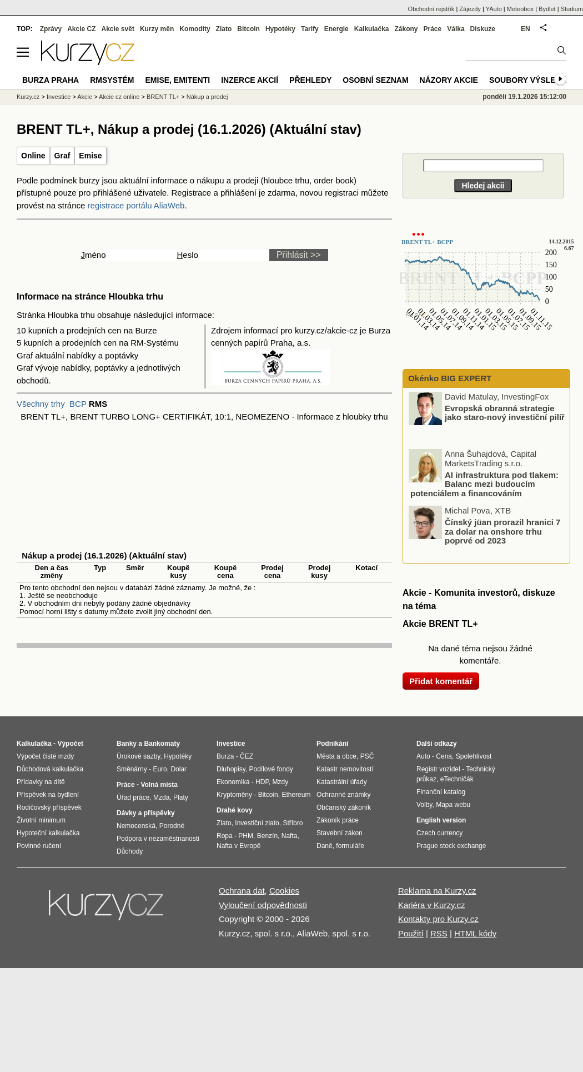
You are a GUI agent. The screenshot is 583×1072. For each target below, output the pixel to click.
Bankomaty (162, 743)
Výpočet (70, 743)
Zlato (224, 29)
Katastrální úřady (341, 782)
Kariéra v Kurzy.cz (431, 905)
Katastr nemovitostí (345, 769)
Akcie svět (118, 29)
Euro (160, 769)
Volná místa (158, 785)
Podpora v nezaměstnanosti (158, 838)
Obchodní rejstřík (431, 9)
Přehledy (310, 80)
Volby (424, 805)
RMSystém (112, 80)
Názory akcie (449, 80)
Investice (59, 96)
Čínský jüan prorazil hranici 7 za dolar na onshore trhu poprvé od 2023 (502, 531)
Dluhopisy (231, 769)
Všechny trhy (41, 403)
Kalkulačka (371, 29)
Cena (444, 756)
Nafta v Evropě (238, 846)
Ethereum (296, 795)
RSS (439, 933)
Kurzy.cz (28, 96)
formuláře (350, 846)
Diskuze (482, 29)
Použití (411, 933)
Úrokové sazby (138, 756)
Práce (433, 29)
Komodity (194, 29)
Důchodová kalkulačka (50, 769)
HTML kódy (475, 933)
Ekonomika (233, 782)
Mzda (161, 797)
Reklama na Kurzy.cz (437, 890)
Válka (455, 29)
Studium (572, 9)
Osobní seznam (375, 80)
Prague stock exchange (451, 846)
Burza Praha (50, 80)
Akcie (84, 96)
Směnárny (132, 769)
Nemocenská (136, 826)
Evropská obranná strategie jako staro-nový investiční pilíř (505, 412)
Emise (90, 155)
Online (33, 155)
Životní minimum (41, 820)
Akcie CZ (81, 29)
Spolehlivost (474, 756)
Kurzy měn (157, 29)
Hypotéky (280, 29)
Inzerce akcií (249, 80)
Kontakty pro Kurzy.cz (438, 919)
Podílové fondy (271, 769)
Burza (225, 756)
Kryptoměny (234, 795)
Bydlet (547, 9)
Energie (336, 29)
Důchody (130, 851)
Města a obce (336, 756)
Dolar (178, 769)
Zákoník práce (337, 820)
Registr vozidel (438, 769)
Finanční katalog (440, 792)
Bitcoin (248, 29)
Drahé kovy (235, 810)
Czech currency (439, 833)
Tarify (310, 29)
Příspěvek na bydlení (48, 795)
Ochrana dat (242, 890)
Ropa (225, 836)
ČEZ (246, 756)
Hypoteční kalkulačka (48, 833)
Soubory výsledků (530, 80)
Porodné (171, 826)
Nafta (290, 836)
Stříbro (293, 823)
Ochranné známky (343, 795)
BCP (78, 403)
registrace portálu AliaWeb (136, 205)
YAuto (494, 9)
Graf (62, 155)
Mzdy (281, 782)
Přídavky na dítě (41, 782)
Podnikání (332, 743)
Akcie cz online (119, 96)
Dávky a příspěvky (146, 813)
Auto (423, 756)
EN (525, 29)
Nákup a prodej (207, 96)
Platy (180, 797)
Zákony (406, 29)
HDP (262, 782)
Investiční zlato (257, 823)
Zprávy (51, 29)
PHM (245, 836)
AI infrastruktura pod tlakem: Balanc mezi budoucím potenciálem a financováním (484, 483)
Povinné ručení (39, 846)
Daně (324, 846)
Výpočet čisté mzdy (45, 756)
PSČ (367, 756)
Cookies (284, 890)
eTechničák (457, 779)
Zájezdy (470, 9)
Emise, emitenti (177, 80)
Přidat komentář (441, 681)
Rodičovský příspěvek (49, 807)
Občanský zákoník (343, 807)
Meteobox (520, 9)
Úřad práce (133, 797)
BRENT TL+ (163, 96)
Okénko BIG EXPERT (448, 378)
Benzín (267, 836)
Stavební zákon (339, 833)
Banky (127, 743)
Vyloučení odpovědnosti (263, 905)
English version (441, 820)
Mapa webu (453, 805)
